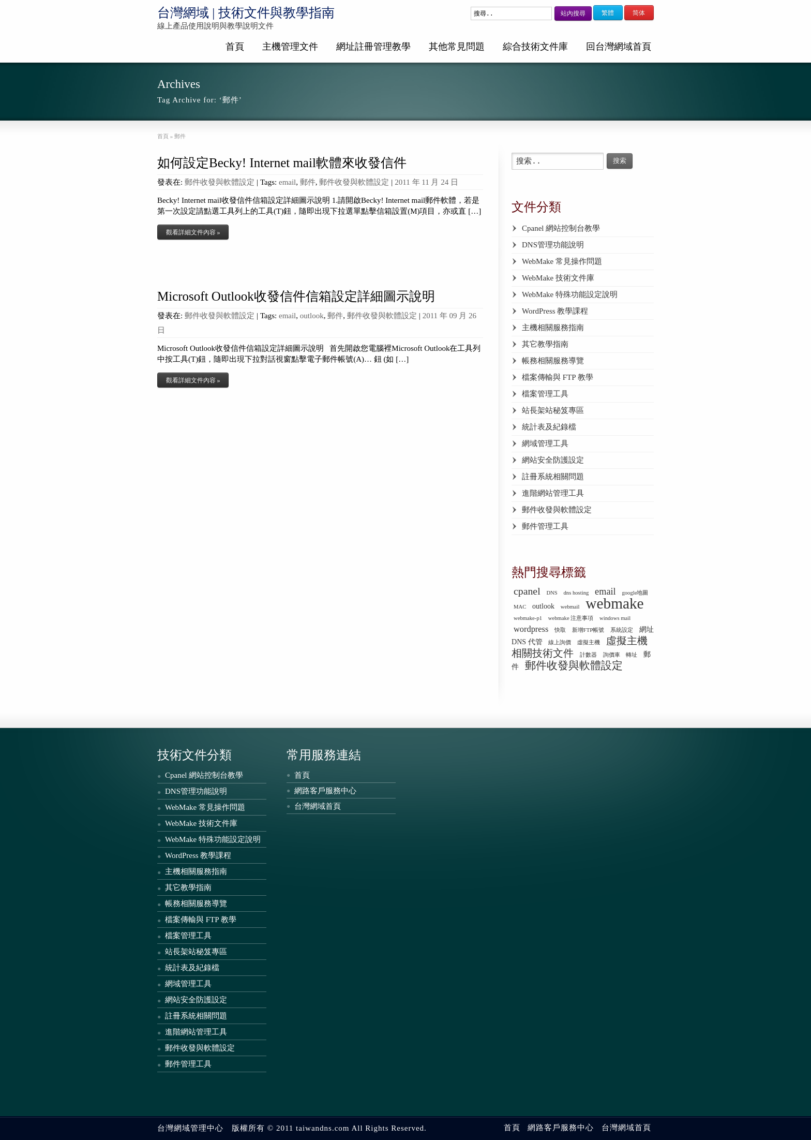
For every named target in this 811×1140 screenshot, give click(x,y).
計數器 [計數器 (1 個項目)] (588, 655)
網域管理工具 (545, 443)
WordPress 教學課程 (555, 311)
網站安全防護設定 (553, 460)
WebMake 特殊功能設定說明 (570, 294)
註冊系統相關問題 (553, 476)
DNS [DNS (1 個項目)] (551, 593)
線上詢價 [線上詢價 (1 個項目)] (559, 642)
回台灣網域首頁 (618, 46)
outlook (312, 316)
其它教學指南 (545, 344)
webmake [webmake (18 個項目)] (614, 603)
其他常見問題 (457, 46)
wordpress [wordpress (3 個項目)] (531, 629)
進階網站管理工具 (553, 493)
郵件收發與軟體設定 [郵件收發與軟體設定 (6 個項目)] (574, 665)
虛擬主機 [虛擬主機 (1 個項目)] (588, 642)
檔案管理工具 (545, 394)
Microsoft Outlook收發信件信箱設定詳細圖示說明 (296, 296)
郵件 (308, 182)
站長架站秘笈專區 (553, 410)
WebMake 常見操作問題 (562, 261)
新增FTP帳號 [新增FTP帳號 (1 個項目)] (588, 630)
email (287, 182)
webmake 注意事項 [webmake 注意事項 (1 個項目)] (571, 618)
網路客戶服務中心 (325, 791)
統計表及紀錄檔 (549, 427)
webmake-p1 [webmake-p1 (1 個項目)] (528, 618)
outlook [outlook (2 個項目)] (543, 606)
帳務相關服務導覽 (553, 361)
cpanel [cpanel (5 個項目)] (527, 591)
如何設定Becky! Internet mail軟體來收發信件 (282, 163)
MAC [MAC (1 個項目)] (520, 607)
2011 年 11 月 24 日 (426, 182)
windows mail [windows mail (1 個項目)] (614, 618)
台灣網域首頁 (317, 806)
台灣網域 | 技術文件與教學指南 (246, 13)
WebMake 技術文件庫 (558, 278)
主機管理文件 (290, 46)
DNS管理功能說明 (553, 245)
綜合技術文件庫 (535, 46)
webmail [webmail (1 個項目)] (570, 607)
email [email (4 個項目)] (605, 591)
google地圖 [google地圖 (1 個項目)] (635, 593)
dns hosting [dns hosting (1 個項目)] (576, 593)
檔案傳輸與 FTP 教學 (557, 377)
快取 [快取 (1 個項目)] (560, 630)
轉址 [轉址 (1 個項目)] (631, 655)
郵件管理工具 (545, 526)
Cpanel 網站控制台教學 (561, 228)
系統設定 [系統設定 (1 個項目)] (621, 630)
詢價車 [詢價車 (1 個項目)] (611, 655)
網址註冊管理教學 (373, 46)
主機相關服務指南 (553, 327)
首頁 (235, 46)
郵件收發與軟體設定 (219, 182)
